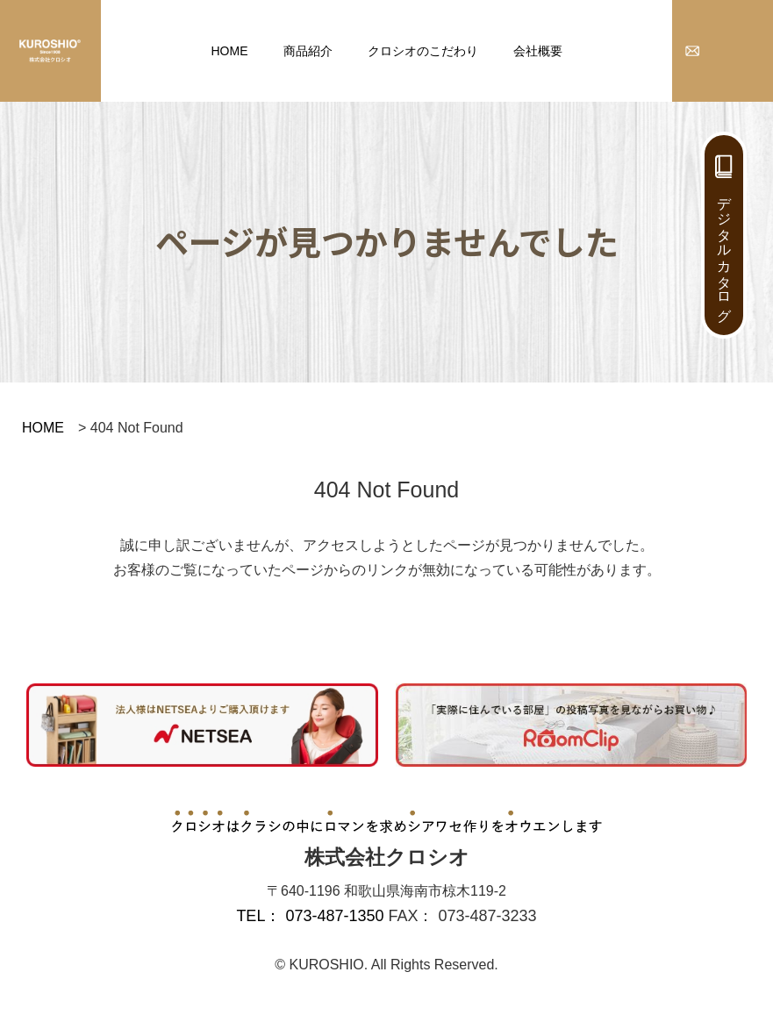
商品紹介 (308, 51)
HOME (229, 51)
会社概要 (537, 51)
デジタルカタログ (724, 251)
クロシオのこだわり (423, 51)
